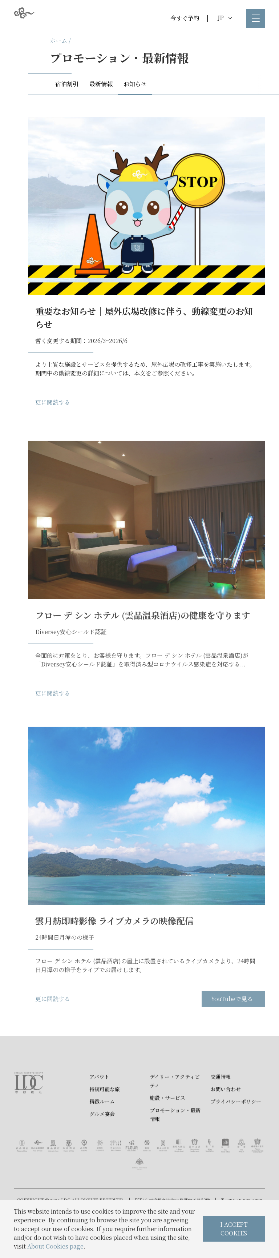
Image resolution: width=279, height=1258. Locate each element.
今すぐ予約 (184, 18)
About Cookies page (55, 1246)
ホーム (58, 40)
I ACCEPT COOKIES (234, 1228)
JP (225, 17)
